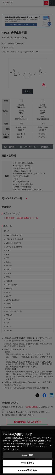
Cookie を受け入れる (27, 470)
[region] (27, 450)
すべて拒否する (27, 463)
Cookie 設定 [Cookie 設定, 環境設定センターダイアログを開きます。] (27, 455)
